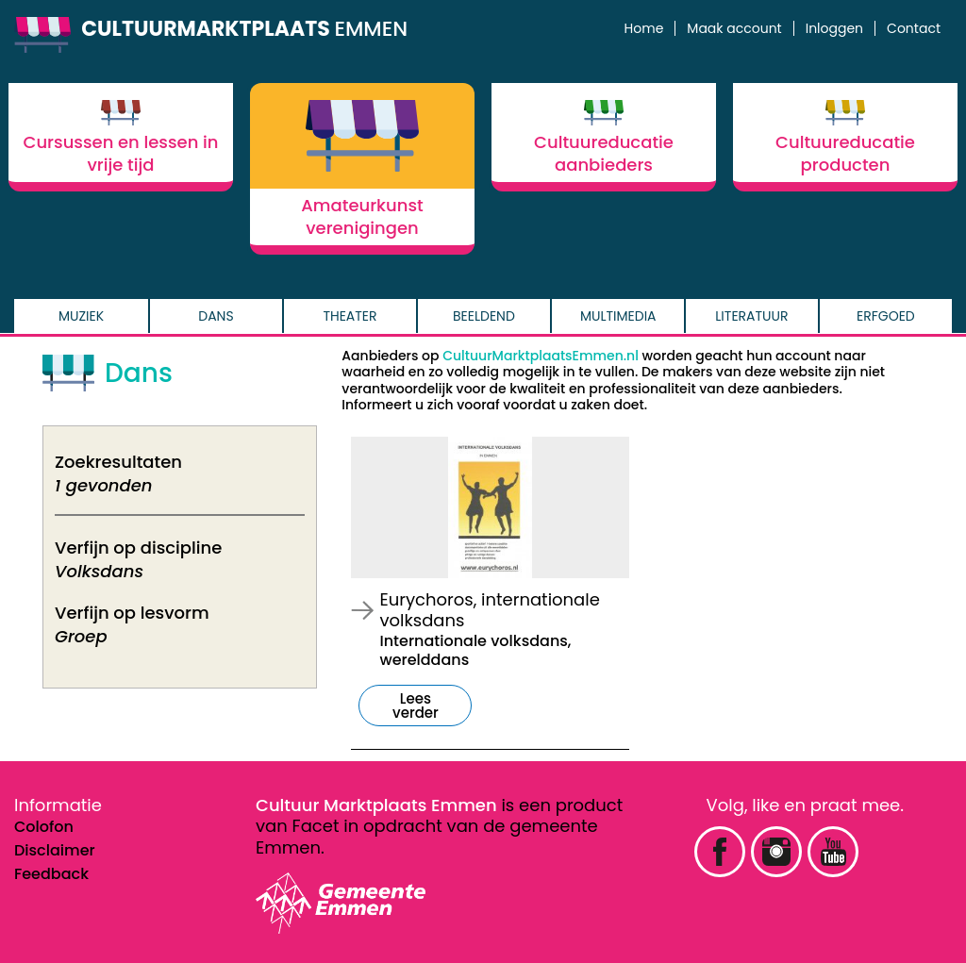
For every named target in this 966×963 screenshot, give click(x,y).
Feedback (51, 874)
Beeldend (484, 316)
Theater (349, 316)
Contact (914, 28)
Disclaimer (54, 850)
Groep (81, 636)
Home (644, 28)
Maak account (734, 28)
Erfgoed (886, 316)
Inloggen (834, 28)
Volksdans (99, 571)
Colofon (44, 827)
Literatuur (751, 316)
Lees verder (415, 705)
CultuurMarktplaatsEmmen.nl (540, 355)
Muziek (81, 316)
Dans (215, 316)
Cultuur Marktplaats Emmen (376, 805)
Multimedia (618, 316)
